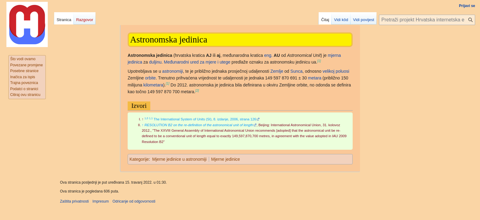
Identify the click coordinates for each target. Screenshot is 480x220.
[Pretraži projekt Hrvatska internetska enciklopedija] (427, 20)
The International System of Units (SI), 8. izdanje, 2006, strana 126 (205, 119)
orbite (150, 77)
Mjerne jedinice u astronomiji (179, 159)
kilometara (153, 84)
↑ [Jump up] (143, 125)
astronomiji (172, 71)
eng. (268, 55)
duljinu (155, 62)
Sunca (297, 71)
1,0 (146, 118)
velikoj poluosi (336, 71)
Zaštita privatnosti (74, 201)
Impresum (100, 201)
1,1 (151, 118)
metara (314, 77)
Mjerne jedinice (225, 159)
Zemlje (276, 71)
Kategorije (139, 159)
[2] (197, 90)
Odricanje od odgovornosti (133, 201)
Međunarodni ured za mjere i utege (197, 62)
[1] (319, 61)
